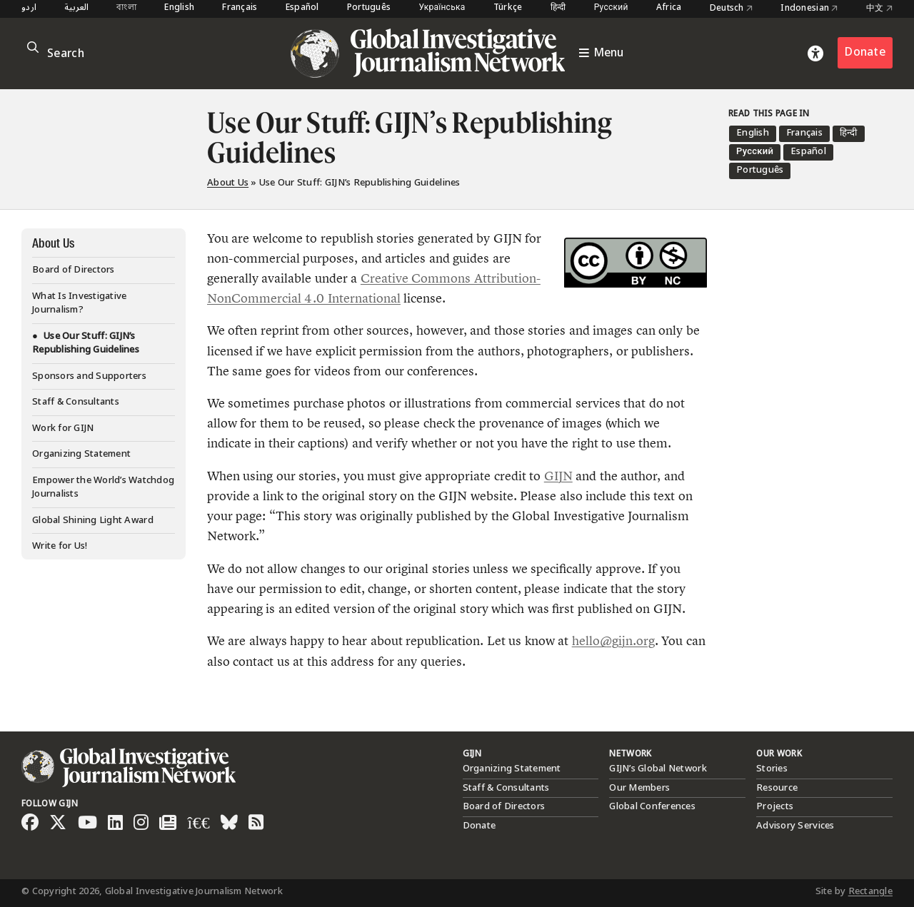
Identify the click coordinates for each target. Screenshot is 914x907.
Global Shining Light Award (93, 520)
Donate (865, 52)
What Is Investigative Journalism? (79, 303)
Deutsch (731, 8)
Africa (669, 8)
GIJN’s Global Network (657, 769)
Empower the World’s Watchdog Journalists (103, 487)
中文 (879, 8)
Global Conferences (652, 806)
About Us (227, 183)
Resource (777, 788)
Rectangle (870, 891)
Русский (611, 8)
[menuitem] (752, 134)
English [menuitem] (752, 133)
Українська (441, 8)
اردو (28, 8)
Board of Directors (73, 270)
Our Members (639, 788)
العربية (76, 8)
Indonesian (809, 8)
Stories (772, 769)
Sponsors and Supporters (89, 376)
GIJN (558, 476)
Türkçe (508, 8)
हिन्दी (558, 8)
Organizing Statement (81, 454)
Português (369, 8)
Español (302, 8)
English (179, 8)
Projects (774, 806)
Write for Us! (59, 546)
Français (239, 8)
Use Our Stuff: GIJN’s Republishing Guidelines (85, 343)
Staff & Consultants (75, 402)
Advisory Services (795, 826)
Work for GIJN (63, 428)
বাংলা (126, 8)
